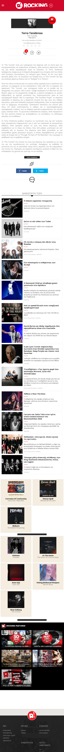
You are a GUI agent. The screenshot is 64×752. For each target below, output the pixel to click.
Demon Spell (48, 499)
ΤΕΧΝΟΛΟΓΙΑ (7, 741)
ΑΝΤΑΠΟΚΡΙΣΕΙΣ (44, 730)
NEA (4, 726)
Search (51, 5)
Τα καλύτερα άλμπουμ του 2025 (16, 646)
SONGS (23, 733)
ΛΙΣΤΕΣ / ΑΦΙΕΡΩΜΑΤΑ (44, 743)
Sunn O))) (16, 582)
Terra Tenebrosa (32, 157)
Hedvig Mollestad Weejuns (48, 582)
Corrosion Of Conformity (16, 499)
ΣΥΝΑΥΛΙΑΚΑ (7, 730)
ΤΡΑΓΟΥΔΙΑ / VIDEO (9, 735)
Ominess (16, 555)
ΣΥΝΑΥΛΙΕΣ (43, 726)
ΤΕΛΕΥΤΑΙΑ (16, 477)
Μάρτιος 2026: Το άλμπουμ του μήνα (16, 686)
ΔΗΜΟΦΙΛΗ (47, 477)
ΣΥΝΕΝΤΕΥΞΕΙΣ (27, 742)
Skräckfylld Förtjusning (16, 528)
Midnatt (16, 526)
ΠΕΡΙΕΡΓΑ (6, 738)
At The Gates (48, 555)
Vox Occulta (16, 611)
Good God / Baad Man (16, 500)
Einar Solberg (16, 610)
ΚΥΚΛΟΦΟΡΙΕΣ (7, 733)
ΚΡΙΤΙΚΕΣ (24, 726)
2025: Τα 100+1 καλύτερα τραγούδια (47, 646)
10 (40, 750)
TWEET (41, 171)
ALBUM (23, 730)
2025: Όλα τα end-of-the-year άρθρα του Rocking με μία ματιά (47, 665)
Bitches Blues (48, 584)
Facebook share (32, 53)
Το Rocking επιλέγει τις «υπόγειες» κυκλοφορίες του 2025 (16, 665)
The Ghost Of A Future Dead (47, 557)
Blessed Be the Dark (48, 500)
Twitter (38, 53)
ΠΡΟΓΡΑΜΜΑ (43, 733)
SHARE (24, 171)
